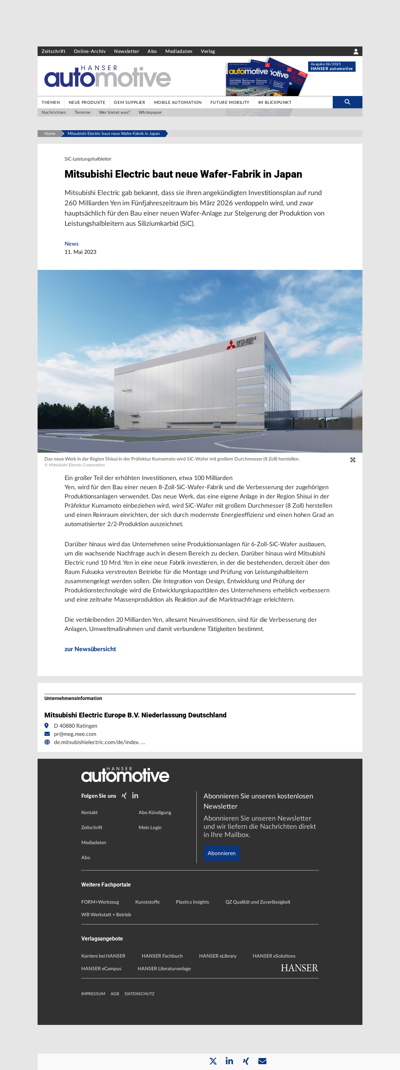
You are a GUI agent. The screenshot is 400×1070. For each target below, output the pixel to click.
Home (49, 134)
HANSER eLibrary (217, 1001)
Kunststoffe (147, 947)
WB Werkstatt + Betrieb (106, 960)
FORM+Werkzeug (100, 947)
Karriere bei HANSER (103, 1001)
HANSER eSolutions (274, 1001)
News (72, 264)
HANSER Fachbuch (162, 1001)
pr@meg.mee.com (75, 781)
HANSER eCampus (101, 1014)
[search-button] (347, 102)
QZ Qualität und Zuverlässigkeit (257, 947)
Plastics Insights (192, 947)
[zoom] (353, 480)
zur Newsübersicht (93, 695)
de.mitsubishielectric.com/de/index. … (99, 789)
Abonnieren (222, 875)
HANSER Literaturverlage (164, 1014)
